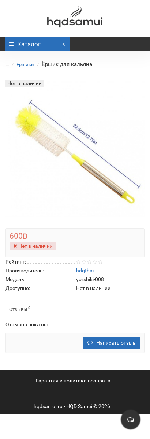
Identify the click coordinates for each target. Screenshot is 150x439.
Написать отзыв (111, 343)
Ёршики (25, 64)
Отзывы (19, 309)
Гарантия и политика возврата (73, 381)
